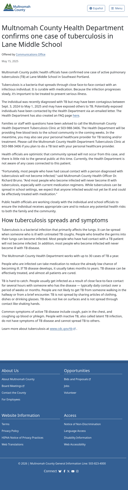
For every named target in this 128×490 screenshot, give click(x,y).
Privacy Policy (10, 431)
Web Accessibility (75, 444)
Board (13, 386)
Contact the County (14, 393)
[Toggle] (117, 8)
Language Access (75, 431)
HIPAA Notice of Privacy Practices (22, 437)
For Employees (11, 399)
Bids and (77, 379)
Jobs (66, 386)
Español (98, 8)
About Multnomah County (18, 379)
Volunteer (70, 393)
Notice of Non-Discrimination (82, 424)
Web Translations (12, 444)
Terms (5, 424)
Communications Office (30, 54)
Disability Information (77, 437)
